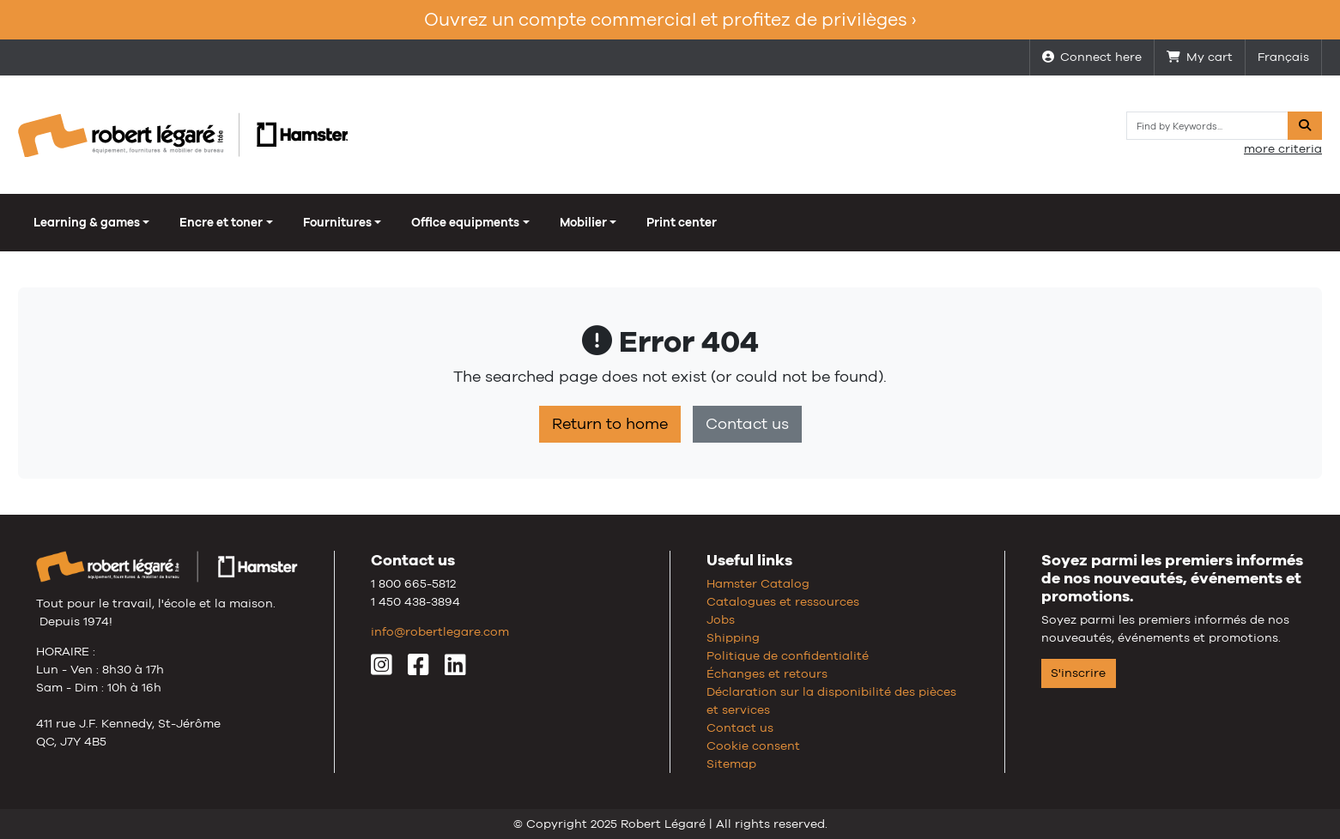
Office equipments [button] (465, 222)
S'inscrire (1078, 672)
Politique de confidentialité (787, 655)
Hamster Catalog (757, 583)
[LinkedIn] (455, 669)
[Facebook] (418, 669)
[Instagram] (381, 669)
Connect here (1092, 56)
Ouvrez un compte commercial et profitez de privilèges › (670, 19)
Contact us (747, 423)
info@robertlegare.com (440, 631)
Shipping (733, 637)
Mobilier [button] (583, 222)
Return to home (610, 423)
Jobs (720, 619)
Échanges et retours (767, 673)
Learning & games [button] (86, 222)
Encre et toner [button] (221, 222)
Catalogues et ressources (782, 601)
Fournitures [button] (337, 222)
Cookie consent (753, 745)
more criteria (1283, 148)
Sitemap (731, 763)
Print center (681, 222)
